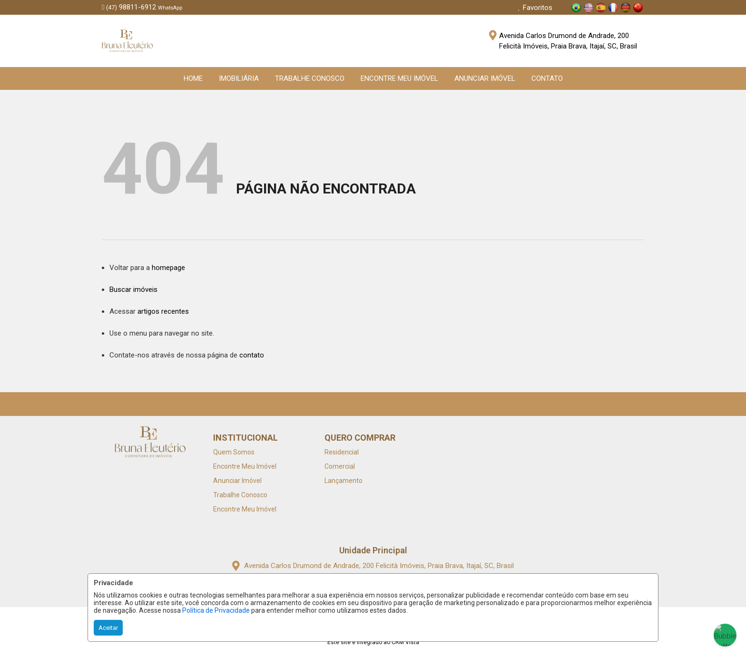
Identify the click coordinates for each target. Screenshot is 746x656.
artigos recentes (163, 311)
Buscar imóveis (133, 289)
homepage (168, 267)
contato (251, 355)
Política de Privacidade (216, 610)
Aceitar (108, 627)
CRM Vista (405, 642)
